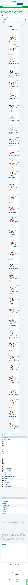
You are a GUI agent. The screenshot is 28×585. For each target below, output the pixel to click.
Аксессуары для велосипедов (7, 486)
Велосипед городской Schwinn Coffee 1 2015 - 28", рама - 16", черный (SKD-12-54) (14, 338)
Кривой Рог (16, 537)
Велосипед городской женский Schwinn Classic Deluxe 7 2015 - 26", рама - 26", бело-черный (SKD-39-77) (14, 315)
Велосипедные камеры (6, 471)
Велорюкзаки (5, 459)
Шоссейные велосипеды (6, 449)
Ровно (19, 538)
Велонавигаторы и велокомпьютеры (8, 476)
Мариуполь (21, 537)
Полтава (4, 538)
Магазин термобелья (4, 503)
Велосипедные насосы (6, 474)
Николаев (18, 537)
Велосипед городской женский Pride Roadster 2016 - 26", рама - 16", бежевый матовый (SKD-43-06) (14, 235)
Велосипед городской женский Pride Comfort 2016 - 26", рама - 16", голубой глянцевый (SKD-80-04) (13, 212)
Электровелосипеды (6, 457)
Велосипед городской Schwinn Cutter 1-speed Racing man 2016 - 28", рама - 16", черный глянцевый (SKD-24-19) (14, 372)
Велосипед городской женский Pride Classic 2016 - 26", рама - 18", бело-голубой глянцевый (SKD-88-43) (13, 190)
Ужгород (10, 540)
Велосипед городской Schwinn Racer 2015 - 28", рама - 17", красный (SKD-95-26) (14, 155)
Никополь (5, 540)
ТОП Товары (13, 544)
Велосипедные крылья (6, 467)
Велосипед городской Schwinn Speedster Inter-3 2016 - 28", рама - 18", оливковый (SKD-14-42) (14, 394)
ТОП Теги (10, 544)
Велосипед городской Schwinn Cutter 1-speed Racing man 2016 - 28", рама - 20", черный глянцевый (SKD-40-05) (14, 349)
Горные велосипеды (6, 443)
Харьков (4, 537)
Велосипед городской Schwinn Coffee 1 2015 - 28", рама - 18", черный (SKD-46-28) (14, 326)
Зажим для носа (4, 511)
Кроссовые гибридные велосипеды (8, 451)
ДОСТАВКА (10, 565)
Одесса (6, 537)
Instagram (11, 581)
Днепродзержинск (3, 539)
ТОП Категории (4, 544)
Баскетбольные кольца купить (5, 505)
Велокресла (5, 461)
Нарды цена (3, 507)
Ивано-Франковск (13, 539)
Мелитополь (2, 540)
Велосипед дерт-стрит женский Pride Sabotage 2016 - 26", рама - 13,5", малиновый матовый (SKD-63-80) (13, 303)
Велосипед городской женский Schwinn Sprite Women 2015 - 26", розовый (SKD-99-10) (14, 133)
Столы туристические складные (22, 559)
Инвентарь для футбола (4, 509)
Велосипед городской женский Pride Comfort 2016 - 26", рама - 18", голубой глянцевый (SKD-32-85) (13, 224)
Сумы (14, 538)
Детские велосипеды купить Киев (6, 501)
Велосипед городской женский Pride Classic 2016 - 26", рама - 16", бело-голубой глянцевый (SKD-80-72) (13, 167)
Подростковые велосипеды (7, 441)
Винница (24, 537)
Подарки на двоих (4, 513)
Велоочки (4, 484)
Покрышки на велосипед (7, 469)
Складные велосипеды (6, 453)
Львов (10, 537)
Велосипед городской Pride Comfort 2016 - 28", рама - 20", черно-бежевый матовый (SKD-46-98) (14, 292)
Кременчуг (9, 539)
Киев (1, 537)
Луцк (22, 539)
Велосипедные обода (6, 473)
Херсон (2, 538)
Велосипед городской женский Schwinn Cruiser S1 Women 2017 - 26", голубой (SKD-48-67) (14, 429)
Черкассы (9, 538)
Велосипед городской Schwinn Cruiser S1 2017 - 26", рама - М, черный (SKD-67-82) (13, 417)
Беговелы (4, 455)
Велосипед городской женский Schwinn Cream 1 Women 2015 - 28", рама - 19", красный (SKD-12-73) (14, 144)
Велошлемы (5, 478)
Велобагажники (5, 463)
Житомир (12, 538)
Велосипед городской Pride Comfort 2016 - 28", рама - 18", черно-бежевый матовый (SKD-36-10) (14, 281)
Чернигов (7, 538)
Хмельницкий (17, 538)
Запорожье (13, 537)
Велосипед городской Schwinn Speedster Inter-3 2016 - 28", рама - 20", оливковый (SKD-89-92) (14, 383)
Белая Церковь (19, 539)
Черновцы (7, 539)
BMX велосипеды (5, 447)
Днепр (8, 537)
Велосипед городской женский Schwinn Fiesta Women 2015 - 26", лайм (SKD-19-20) (14, 64)
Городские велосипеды (6, 445)
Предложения (19, 544)
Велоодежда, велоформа (6, 482)
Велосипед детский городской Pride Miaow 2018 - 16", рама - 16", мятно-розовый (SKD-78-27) (13, 41)
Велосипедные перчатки (6, 480)
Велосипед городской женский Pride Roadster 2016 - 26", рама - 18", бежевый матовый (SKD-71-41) (14, 246)
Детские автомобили (6, 465)
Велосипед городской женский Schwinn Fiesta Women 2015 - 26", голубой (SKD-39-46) (14, 110)
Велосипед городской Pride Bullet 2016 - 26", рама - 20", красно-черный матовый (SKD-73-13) (14, 269)
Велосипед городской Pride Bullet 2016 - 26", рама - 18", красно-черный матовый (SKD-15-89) (14, 258)
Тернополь (17, 539)
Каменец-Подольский (14, 540)
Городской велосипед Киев (5, 499)
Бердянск (8, 540)
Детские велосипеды (6, 439)
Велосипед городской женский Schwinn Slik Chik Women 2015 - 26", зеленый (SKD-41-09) (14, 121)
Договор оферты (14, 584)
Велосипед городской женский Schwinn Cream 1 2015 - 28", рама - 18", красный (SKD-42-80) (14, 98)
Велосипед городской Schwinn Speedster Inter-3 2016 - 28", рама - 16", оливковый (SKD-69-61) (14, 406)
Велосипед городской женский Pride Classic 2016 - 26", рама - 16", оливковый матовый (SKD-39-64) (14, 178)
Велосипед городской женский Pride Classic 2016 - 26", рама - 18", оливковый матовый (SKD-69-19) (14, 201)
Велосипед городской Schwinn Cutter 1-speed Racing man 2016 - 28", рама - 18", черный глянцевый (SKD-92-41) (14, 360)
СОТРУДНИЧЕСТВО (17, 565)
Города (7, 544)
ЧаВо (16, 544)
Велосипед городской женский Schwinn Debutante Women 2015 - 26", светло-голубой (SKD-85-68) (14, 53)
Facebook (11, 579)
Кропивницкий (22, 538)
